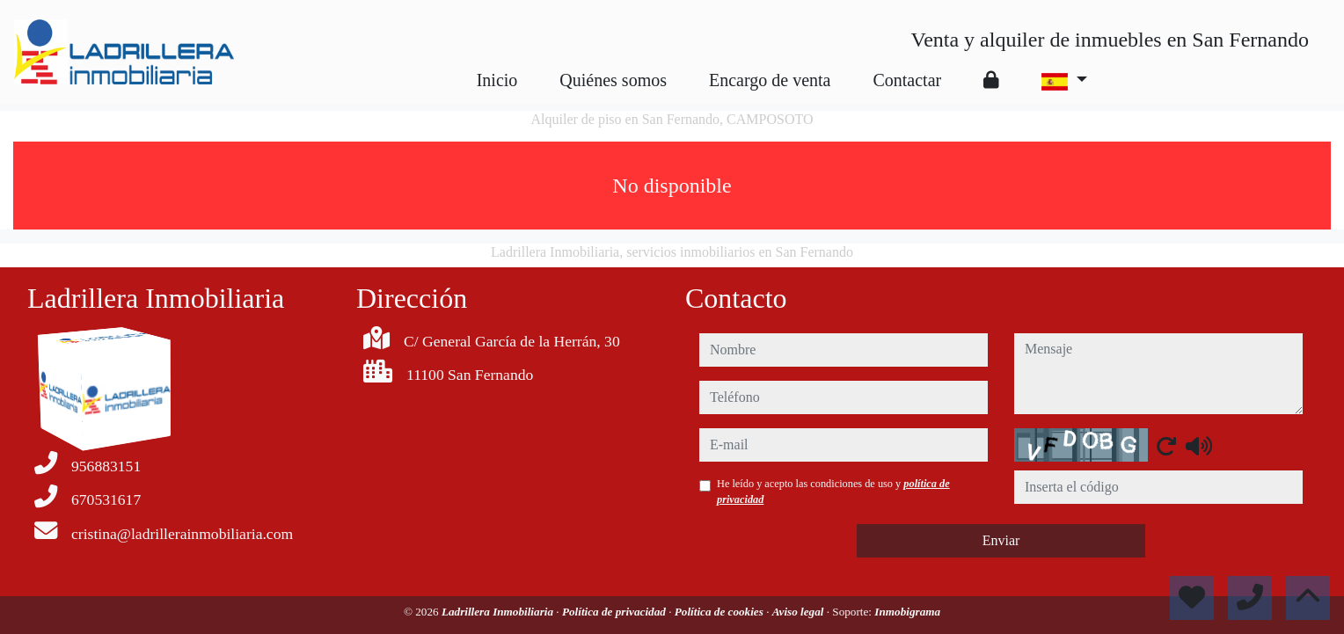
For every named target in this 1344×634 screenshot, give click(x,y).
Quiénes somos (613, 80)
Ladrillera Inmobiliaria (499, 611)
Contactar (907, 80)
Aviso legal (799, 611)
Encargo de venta (769, 80)
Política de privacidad (615, 611)
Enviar (1001, 540)
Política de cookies (720, 611)
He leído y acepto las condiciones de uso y (833, 491)
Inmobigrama (907, 611)
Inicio (497, 80)
